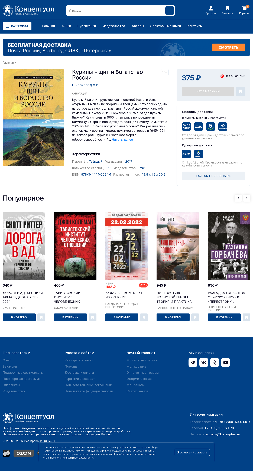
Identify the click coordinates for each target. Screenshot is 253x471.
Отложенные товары (142, 372)
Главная (8, 62)
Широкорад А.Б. (85, 85)
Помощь (71, 366)
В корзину (19, 317)
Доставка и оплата (79, 372)
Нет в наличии (208, 91)
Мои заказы (135, 385)
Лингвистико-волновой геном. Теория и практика (174, 297)
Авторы (138, 26)
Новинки (48, 26)
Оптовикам (11, 385)
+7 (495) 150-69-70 (219, 428)
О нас (7, 360)
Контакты (194, 26)
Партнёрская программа (22, 379)
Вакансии (10, 366)
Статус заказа (137, 391)
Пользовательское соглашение (89, 385)
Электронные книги (165, 26)
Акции (66, 26)
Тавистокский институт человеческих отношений (67, 297)
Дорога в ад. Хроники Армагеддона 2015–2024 (23, 297)
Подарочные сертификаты (23, 372)
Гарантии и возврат (80, 379)
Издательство (114, 26)
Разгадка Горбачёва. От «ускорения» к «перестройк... (227, 297)
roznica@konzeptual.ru (223, 434)
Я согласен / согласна (192, 452)
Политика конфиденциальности (89, 391)
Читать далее (122, 139)
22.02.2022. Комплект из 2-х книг (123, 295)
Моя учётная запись (142, 360)
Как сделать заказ (79, 360)
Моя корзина (136, 366)
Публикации (86, 26)
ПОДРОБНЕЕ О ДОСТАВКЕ (213, 176)
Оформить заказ (139, 379)
